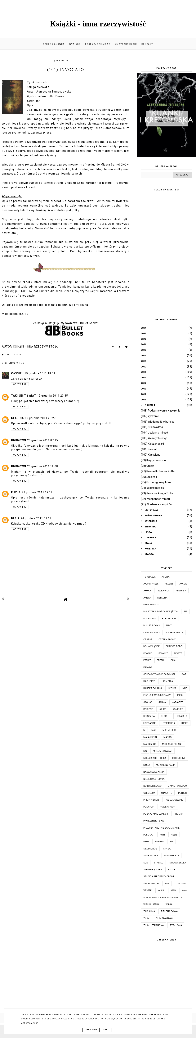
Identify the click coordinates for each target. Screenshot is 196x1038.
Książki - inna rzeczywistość (98, 23)
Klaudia (17, 418)
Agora (165, 577)
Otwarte (166, 793)
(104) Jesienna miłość (154, 432)
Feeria (160, 660)
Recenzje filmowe (97, 44)
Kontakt (147, 44)
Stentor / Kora (152, 869)
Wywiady (75, 44)
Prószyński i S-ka (153, 820)
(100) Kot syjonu (150, 454)
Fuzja (16, 492)
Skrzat (167, 848)
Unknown (18, 440)
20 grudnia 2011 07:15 (42, 440)
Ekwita (178, 653)
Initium (172, 688)
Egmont (163, 653)
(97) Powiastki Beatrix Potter (158, 471)
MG (145, 751)
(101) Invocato (149, 449)
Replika (159, 841)
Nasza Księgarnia (153, 772)
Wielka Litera (151, 904)
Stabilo (158, 862)
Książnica (149, 716)
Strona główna (54, 44)
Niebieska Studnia (153, 779)
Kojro (163, 709)
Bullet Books (13, 355)
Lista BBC (181, 716)
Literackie (149, 723)
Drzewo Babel (174, 646)
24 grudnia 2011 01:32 (36, 518)
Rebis (174, 834)
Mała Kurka (150, 737)
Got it (106, 1030)
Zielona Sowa (169, 911)
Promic (178, 814)
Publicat (148, 834)
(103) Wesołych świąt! (154, 438)
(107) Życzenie (150, 416)
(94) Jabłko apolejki (152, 487)
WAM (185, 890)
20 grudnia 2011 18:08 (42, 466)
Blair (15, 518)
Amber (147, 597)
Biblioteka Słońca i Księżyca (160, 611)
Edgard (147, 653)
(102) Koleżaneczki (152, 443)
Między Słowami (162, 751)
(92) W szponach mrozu (155, 498)
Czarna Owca (174, 632)
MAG (153, 730)
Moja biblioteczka (154, 758)
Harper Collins (152, 688)
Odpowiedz (20, 384)
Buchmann (149, 618)
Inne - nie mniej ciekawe (157, 695)
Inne (184, 688)
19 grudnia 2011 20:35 (52, 395)
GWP (183, 674)
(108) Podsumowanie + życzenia (160, 410)
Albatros (164, 590)
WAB (173, 890)
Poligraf (148, 806)
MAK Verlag (169, 730)
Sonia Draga (171, 855)
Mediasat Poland (172, 744)
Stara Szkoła (177, 862)
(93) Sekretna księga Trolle (157, 493)
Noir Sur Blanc (152, 786)
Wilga (169, 904)
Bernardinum (151, 604)
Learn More (91, 1030)
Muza (146, 765)
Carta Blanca (151, 632)
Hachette (149, 681)
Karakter (177, 702)
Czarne (147, 639)
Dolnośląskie (151, 646)
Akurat (147, 590)
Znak (146, 918)
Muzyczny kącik (126, 44)
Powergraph (168, 806)
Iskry (180, 695)
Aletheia (181, 590)
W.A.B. (161, 890)
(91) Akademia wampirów (156, 504)
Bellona (162, 597)
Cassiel (17, 373)
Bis (185, 611)
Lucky (184, 723)
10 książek (149, 577)
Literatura (168, 723)
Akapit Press (150, 583)
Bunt (169, 625)
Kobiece (148, 709)
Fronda (147, 667)
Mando (167, 737)
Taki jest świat (23, 395)
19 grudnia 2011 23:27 (40, 418)
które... (165, 716)
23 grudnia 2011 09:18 (37, 492)
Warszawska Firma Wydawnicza (162, 897)
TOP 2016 (180, 883)
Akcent (169, 583)
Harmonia (167, 681)
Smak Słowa (150, 855)
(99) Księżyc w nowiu (153, 460)
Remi (146, 841)
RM (171, 841)
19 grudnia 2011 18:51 (39, 373)
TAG (167, 883)
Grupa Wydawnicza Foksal (159, 674)
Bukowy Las (169, 618)
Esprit (147, 660)
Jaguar (147, 702)
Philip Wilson (151, 800)
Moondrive (179, 758)
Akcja (183, 583)
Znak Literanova (153, 925)
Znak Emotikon (164, 918)
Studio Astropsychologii (158, 876)
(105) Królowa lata (152, 427)
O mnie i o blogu (177, 786)
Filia (173, 660)
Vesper (147, 890)
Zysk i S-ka (176, 925)
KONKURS (178, 709)
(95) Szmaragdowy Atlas (156, 482)
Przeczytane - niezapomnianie (161, 827)
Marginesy (149, 744)
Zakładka (149, 911)
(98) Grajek (147, 465)
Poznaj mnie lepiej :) (155, 814)
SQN (145, 862)
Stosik (172, 869)
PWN (162, 834)
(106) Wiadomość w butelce (157, 421)
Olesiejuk (149, 793)
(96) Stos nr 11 (150, 476)
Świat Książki (151, 883)
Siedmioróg (150, 848)
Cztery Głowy (167, 639)
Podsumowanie (174, 800)
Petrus (182, 793)
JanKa (162, 702)
